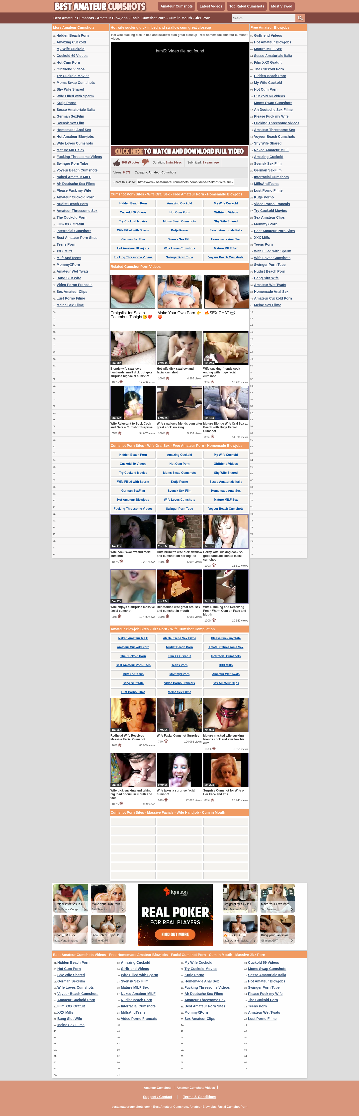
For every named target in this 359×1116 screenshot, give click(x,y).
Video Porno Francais (74, 285)
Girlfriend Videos (71, 69)
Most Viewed (281, 6)
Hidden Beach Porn (73, 35)
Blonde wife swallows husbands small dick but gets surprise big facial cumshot (131, 372)
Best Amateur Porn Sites (77, 238)
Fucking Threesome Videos (79, 157)
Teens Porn (66, 244)
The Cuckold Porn (72, 217)
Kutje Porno (66, 103)
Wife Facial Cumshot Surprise (178, 735)
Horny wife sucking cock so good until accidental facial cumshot (223, 555)
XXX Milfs (65, 251)
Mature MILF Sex (70, 150)
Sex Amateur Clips (72, 292)
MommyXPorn (68, 265)
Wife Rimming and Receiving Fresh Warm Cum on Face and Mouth (224, 610)
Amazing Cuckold (71, 42)
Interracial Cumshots (74, 231)
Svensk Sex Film (70, 123)
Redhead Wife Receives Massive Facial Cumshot (127, 737)
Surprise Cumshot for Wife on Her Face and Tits (224, 792)
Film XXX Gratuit (70, 224)
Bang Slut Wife (69, 278)
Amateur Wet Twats (73, 271)
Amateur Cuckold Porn (75, 197)
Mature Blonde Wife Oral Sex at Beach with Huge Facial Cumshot (225, 427)
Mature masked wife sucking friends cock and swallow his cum (223, 739)
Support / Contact (157, 1097)
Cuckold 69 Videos (72, 56)
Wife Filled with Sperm (75, 96)
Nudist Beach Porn (72, 204)
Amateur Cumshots (177, 6)
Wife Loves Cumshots (75, 143)
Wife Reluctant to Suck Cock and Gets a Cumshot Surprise (131, 425)
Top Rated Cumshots (246, 6)
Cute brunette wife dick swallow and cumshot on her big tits (179, 554)
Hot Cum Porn (68, 62)
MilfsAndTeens (69, 258)
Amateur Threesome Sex (77, 211)
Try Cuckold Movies (73, 76)
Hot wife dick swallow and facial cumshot (175, 370)
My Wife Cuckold (71, 49)
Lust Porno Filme (71, 298)
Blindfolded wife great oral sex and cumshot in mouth (178, 609)
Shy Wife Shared (70, 89)
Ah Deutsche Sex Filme (76, 184)
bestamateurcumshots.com (131, 1107)
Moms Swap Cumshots (76, 83)
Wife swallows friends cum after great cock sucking (179, 425)
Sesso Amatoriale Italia (76, 110)
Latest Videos (211, 6)
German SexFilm (70, 116)
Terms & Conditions (199, 1097)
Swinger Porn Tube (72, 163)
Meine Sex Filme (70, 305)
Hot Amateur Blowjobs (75, 137)
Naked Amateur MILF (74, 177)
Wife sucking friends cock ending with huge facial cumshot (221, 372)
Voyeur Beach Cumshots (77, 170)
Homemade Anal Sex (74, 130)
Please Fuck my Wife (74, 190)
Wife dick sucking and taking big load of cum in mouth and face (131, 794)
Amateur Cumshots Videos (196, 1088)
